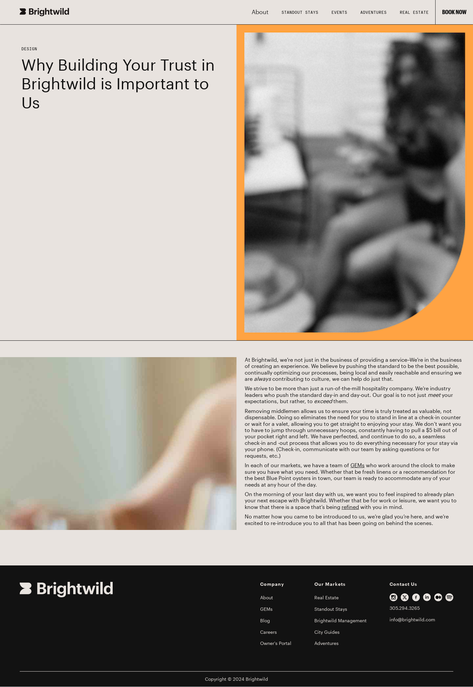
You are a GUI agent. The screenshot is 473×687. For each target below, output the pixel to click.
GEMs (357, 465)
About (266, 597)
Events (339, 12)
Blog (265, 620)
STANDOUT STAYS (300, 12)
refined (350, 507)
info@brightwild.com (412, 619)
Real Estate (414, 12)
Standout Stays (330, 609)
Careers (268, 632)
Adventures (373, 12)
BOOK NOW (454, 12)
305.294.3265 (405, 608)
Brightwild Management (340, 620)
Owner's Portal (275, 643)
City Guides (327, 632)
